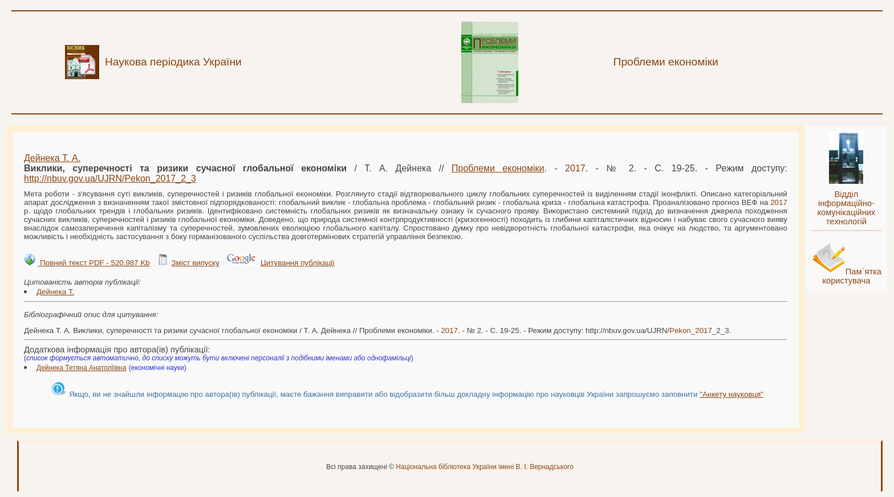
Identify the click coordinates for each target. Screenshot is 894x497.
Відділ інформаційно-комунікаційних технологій (846, 208)
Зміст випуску (195, 262)
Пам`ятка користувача (851, 276)
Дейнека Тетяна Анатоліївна (81, 368)
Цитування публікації (298, 262)
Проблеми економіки (498, 168)
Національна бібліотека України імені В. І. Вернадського (485, 467)
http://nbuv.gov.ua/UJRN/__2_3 (110, 178)
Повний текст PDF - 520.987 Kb (93, 262)
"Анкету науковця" (731, 394)
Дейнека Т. (55, 291)
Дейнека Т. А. (52, 158)
